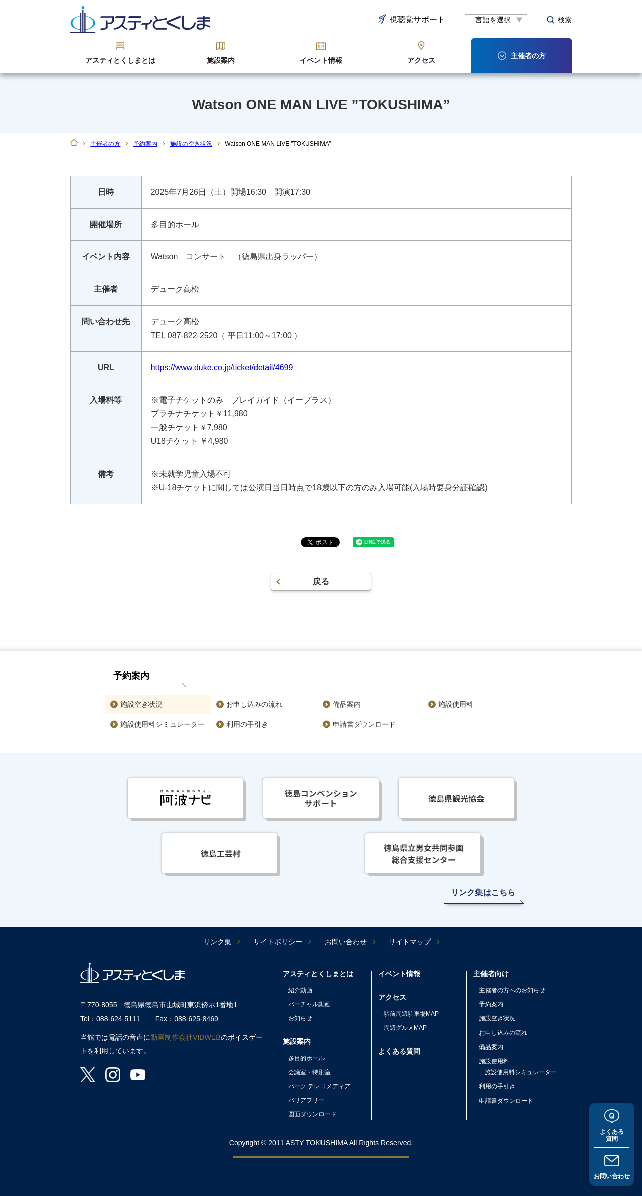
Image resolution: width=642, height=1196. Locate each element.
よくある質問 (612, 1135)
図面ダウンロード (312, 1114)
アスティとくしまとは (120, 60)
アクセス (421, 60)
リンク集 (217, 942)
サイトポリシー (277, 942)
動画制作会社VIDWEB (185, 1037)
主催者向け (491, 974)
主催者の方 (105, 143)
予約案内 (145, 143)
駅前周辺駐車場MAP (411, 1013)
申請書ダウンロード (364, 724)
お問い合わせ (612, 1176)
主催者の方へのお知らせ (512, 990)
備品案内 (347, 704)
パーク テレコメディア (319, 1086)
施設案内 (221, 60)
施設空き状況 (141, 704)
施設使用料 (455, 704)
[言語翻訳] (496, 19)
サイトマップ (410, 942)
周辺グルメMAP (405, 1027)
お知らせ (300, 1018)
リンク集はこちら (483, 892)
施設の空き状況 (191, 143)
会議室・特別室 (309, 1072)
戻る (321, 581)
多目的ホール (306, 1058)
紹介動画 (300, 990)
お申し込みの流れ (254, 704)
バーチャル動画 (309, 1004)
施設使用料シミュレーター (162, 724)
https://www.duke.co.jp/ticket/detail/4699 (222, 367)
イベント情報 (321, 60)
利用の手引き (247, 724)
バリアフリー (306, 1100)
